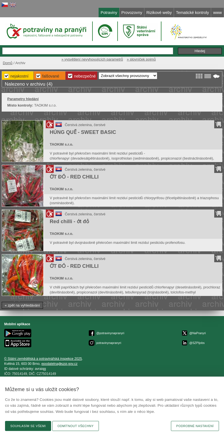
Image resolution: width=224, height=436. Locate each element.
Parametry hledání (23, 99)
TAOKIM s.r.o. (61, 144)
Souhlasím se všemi (28, 426)
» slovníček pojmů (141, 59)
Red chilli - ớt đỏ (69, 221)
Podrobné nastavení (195, 426)
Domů (8, 63)
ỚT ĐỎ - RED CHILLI (74, 177)
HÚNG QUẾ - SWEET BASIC (83, 132)
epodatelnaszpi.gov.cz (59, 364)
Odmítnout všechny (76, 426)
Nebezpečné (85, 76)
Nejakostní (19, 76)
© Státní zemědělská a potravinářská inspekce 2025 (43, 359)
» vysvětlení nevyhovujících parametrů (92, 59)
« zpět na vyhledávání (22, 305)
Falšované (50, 76)
